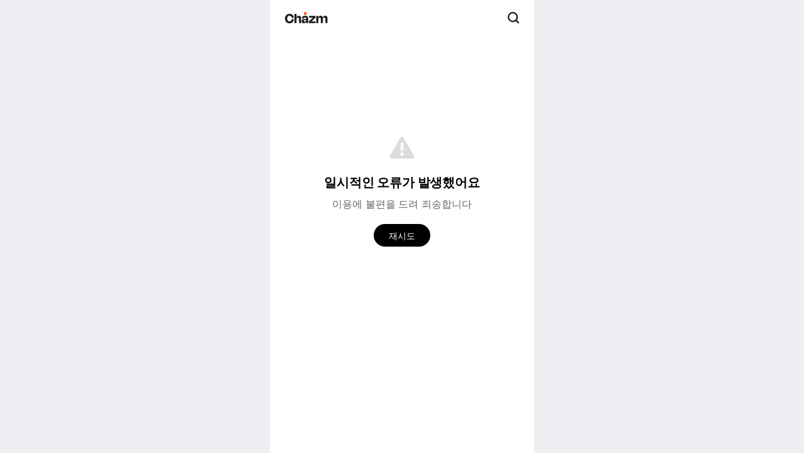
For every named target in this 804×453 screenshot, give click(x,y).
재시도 (402, 236)
